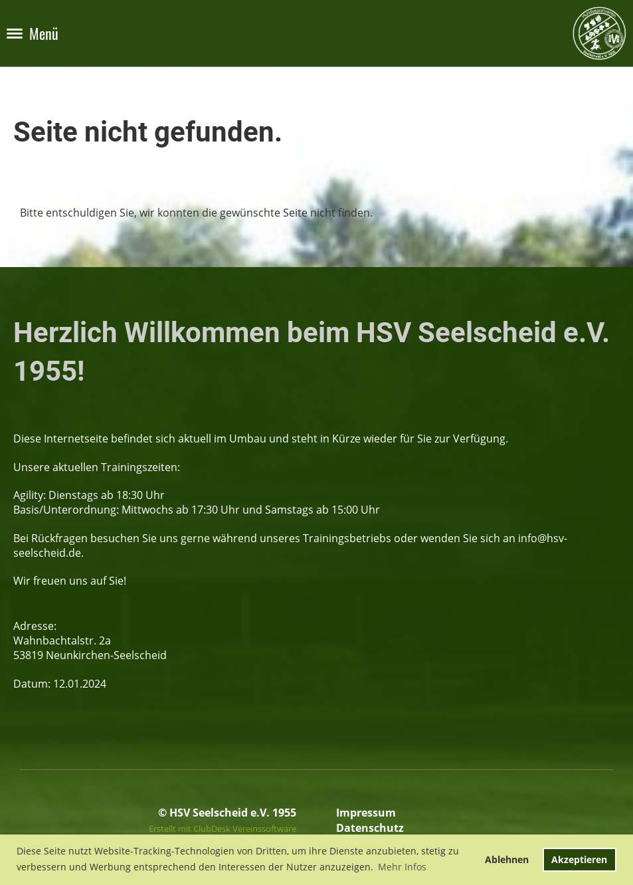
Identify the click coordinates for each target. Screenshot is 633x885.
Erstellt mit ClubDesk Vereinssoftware (222, 829)
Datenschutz (370, 828)
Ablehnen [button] (507, 859)
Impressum (366, 812)
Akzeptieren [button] (579, 859)
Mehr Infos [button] (402, 866)
